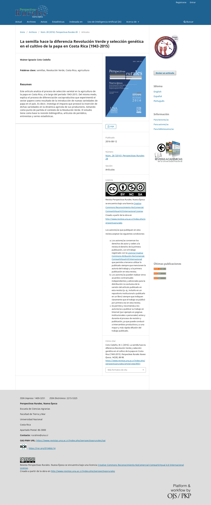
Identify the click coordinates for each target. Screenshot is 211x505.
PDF (112, 126)
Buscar (188, 21)
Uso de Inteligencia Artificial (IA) (104, 21)
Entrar (193, 2)
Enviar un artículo (165, 73)
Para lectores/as (161, 119)
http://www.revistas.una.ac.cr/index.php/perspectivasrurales (83, 471)
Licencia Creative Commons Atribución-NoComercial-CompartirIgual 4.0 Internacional (128, 256)
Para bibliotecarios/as (164, 129)
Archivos (31, 21)
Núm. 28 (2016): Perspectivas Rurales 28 (59, 32)
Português (159, 100)
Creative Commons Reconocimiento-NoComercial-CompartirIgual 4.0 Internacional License (125, 207)
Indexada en (76, 21)
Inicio (22, 32)
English (157, 91)
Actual (18, 21)
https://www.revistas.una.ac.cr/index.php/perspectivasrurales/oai (71, 440)
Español (158, 96)
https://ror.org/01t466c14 (42, 448)
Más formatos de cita (117, 369)
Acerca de (131, 21)
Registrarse (181, 2)
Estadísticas (58, 21)
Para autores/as (161, 124)
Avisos (44, 21)
